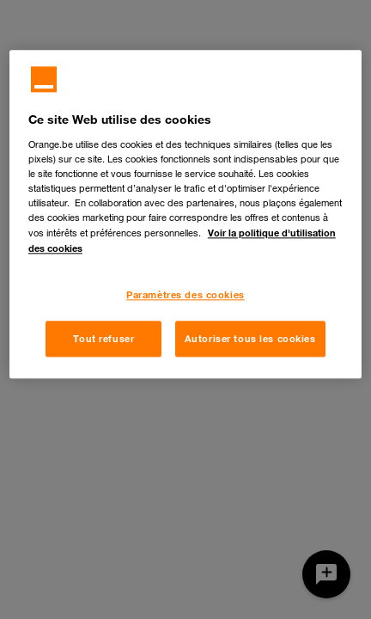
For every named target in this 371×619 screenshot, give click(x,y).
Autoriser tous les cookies (250, 338)
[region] (185, 214)
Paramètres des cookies (185, 294)
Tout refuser (103, 338)
